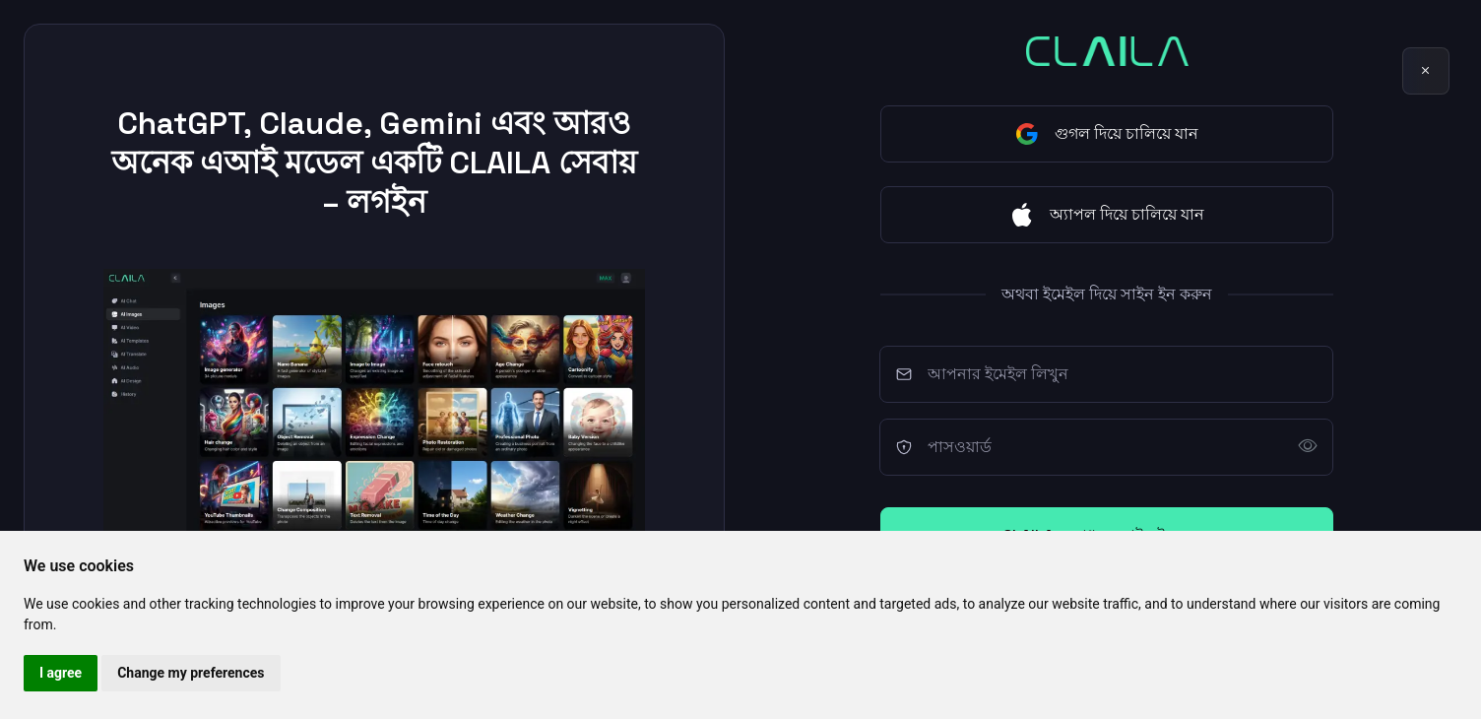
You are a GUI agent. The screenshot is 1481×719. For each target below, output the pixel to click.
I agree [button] (60, 673)
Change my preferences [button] (190, 673)
